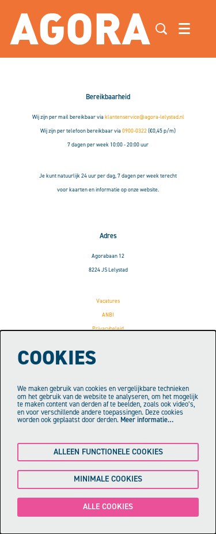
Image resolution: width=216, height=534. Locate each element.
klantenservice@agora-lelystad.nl (144, 117)
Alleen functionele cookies (108, 451)
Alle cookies (108, 506)
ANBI (108, 314)
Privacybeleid (108, 328)
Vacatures (108, 300)
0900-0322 (134, 130)
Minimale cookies (108, 478)
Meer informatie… (146, 419)
